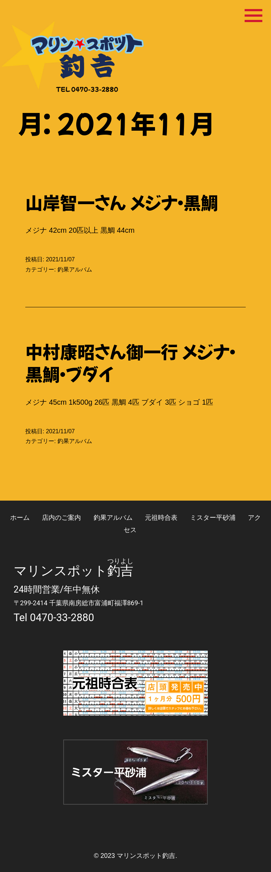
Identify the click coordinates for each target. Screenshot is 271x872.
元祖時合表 (161, 517)
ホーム (20, 517)
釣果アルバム (74, 269)
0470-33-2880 (62, 617)
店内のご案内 (61, 517)
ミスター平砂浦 (213, 517)
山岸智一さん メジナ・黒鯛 (121, 202)
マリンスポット (60, 570)
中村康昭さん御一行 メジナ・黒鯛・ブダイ (130, 362)
